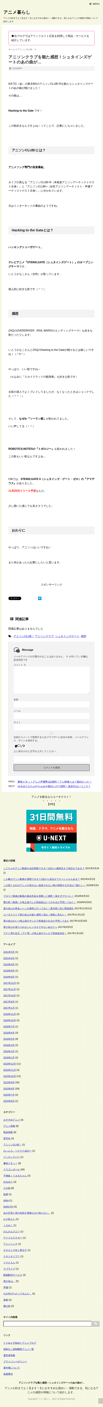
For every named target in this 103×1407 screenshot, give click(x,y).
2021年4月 (9, 958)
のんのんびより (11, 1231)
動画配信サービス (12, 1275)
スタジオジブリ (11, 1256)
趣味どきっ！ (10, 1163)
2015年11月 (9, 1070)
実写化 (6, 1138)
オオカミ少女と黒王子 (15, 1250)
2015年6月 (9, 1101)
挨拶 (5, 1194)
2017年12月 (9, 983)
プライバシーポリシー (15, 1361)
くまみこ (8, 1225)
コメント (20, 664)
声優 (5, 1287)
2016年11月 (9, 1014)
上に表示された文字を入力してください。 (36, 751)
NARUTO (8, 1206)
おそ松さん (9, 1219)
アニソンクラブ (44, 636)
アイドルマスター (12, 1237)
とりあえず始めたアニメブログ (19, 1343)
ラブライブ (9, 1268)
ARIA (6, 1200)
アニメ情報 (9, 1126)
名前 (16, 699)
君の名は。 (9, 1281)
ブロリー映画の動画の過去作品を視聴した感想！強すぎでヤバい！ (38, 896)
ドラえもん (9, 1262)
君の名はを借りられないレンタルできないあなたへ (30, 927)
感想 (83, 636)
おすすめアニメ (11, 1119)
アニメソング (10, 1244)
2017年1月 (9, 1008)
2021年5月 (9, 952)
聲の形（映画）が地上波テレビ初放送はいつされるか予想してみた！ (39, 902)
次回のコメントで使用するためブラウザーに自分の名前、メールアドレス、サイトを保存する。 (51, 739)
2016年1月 (9, 1057)
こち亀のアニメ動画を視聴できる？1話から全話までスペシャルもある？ (41, 879)
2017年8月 (9, 1001)
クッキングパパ (11, 1157)
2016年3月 (9, 1045)
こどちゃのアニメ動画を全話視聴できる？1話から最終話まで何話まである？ (44, 868)
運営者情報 (9, 1355)
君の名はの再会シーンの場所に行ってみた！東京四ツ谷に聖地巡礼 (38, 908)
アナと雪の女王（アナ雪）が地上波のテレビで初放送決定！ (35, 933)
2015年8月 (9, 1088)
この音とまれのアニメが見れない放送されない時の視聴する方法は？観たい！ (44, 885)
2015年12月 (9, 1063)
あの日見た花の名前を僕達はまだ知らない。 (26, 1213)
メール (17, 711)
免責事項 (8, 1374)
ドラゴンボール (11, 1169)
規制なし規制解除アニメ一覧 (18, 1349)
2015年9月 (9, 1082)
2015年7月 (9, 1094)
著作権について (11, 1367)
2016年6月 (9, 1032)
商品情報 (8, 1132)
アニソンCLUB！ (24, 636)
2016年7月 (9, 1026)
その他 (6, 1188)
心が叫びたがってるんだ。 (17, 1293)
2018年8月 (9, 970)
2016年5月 (9, 1039)
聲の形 (6, 1306)
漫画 (5, 1299)
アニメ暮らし (16, 12)
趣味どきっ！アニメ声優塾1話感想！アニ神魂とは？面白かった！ (55, 781)
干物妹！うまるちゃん (15, 1175)
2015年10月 (9, 1076)
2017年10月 (9, 995)
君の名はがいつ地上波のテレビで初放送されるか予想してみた (36, 920)
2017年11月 (9, 989)
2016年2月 (9, 1051)
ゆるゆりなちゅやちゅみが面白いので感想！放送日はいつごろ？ (54, 786)
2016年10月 (9, 1020)
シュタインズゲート (67, 636)
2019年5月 (9, 964)
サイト (17, 722)
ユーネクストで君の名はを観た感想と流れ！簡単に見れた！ (35, 914)
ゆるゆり (8, 1182)
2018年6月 (9, 977)
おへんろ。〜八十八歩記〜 (17, 1150)
